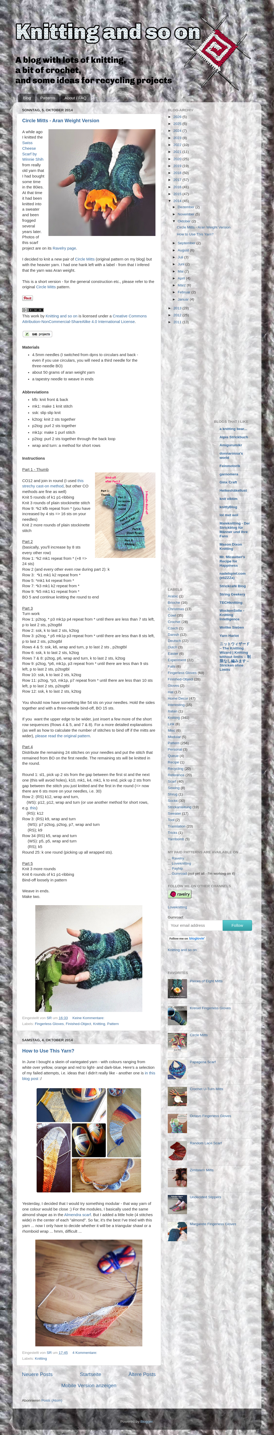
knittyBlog (228, 507)
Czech (173, 628)
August (184, 250)
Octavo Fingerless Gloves (210, 1116)
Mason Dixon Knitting (231, 546)
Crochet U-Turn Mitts (206, 1089)
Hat (170, 692)
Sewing (174, 788)
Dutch (172, 647)
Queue (173, 756)
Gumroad (179, 874)
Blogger (146, 1422)
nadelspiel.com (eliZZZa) (233, 575)
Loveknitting (181, 863)
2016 (177, 187)
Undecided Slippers (205, 1197)
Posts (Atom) (51, 1400)
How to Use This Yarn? (48, 1051)
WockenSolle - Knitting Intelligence (232, 615)
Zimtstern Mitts (202, 1170)
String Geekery (232, 594)
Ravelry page (64, 248)
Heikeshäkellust (233, 490)
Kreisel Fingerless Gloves (210, 1008)
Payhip (177, 868)
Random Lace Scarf (206, 1143)
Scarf (172, 781)
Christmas (176, 609)
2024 (177, 131)
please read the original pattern (62, 736)
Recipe (173, 762)
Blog (27, 98)
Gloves (173, 686)
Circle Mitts (84, 259)
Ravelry (178, 858)
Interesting (176, 705)
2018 (177, 173)
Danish (173, 635)
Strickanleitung (180, 807)
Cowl (172, 615)
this (33, 808)
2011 (177, 322)
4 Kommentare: (85, 1353)
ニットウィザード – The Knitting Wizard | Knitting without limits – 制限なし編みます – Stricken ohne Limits (235, 657)
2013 (177, 308)
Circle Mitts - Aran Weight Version (60, 120)
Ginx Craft (228, 482)
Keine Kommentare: (89, 1018)
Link (171, 724)
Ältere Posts (142, 1374)
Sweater (174, 813)
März (182, 285)
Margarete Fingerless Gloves (213, 1224)
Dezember (186, 207)
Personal (175, 749)
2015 (177, 194)
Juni (181, 264)
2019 (177, 166)
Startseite (90, 1374)
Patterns (47, 98)
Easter (173, 654)
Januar (184, 299)
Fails (172, 666)
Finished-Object (78, 1024)
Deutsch (174, 641)
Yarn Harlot (229, 636)
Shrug (172, 794)
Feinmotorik (230, 466)
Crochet (174, 622)
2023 (177, 138)
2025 (177, 124)
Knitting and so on (61, 316)
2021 (177, 152)
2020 (177, 159)
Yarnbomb (176, 839)
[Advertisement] (213, 370)
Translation (176, 826)
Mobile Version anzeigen (88, 1385)
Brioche (174, 603)
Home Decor (178, 698)
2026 (177, 117)
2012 (177, 315)
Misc (171, 730)
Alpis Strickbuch (234, 437)
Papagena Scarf (203, 1062)
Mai (181, 271)
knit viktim (229, 499)
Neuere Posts (37, 1374)
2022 (177, 145)
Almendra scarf (77, 1215)
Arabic (173, 596)
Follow (237, 925)
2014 (177, 201)
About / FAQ (75, 98)
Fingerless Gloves (49, 1024)
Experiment (177, 660)
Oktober (185, 221)
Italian (172, 711)
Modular (174, 737)
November (186, 214)
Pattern (113, 1024)
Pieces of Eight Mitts (206, 981)
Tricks (172, 833)
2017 (177, 180)
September (187, 243)
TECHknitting (231, 603)
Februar (184, 292)
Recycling (176, 769)
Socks (173, 801)
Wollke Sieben (232, 627)
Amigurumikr (231, 445)
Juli (181, 257)
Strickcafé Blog (233, 586)
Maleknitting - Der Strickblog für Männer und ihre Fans (235, 529)
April (182, 278)
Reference (176, 775)
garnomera (229, 474)
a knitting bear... (233, 429)
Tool (171, 820)
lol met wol (229, 515)
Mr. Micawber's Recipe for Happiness (232, 561)
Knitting (99, 1024)
